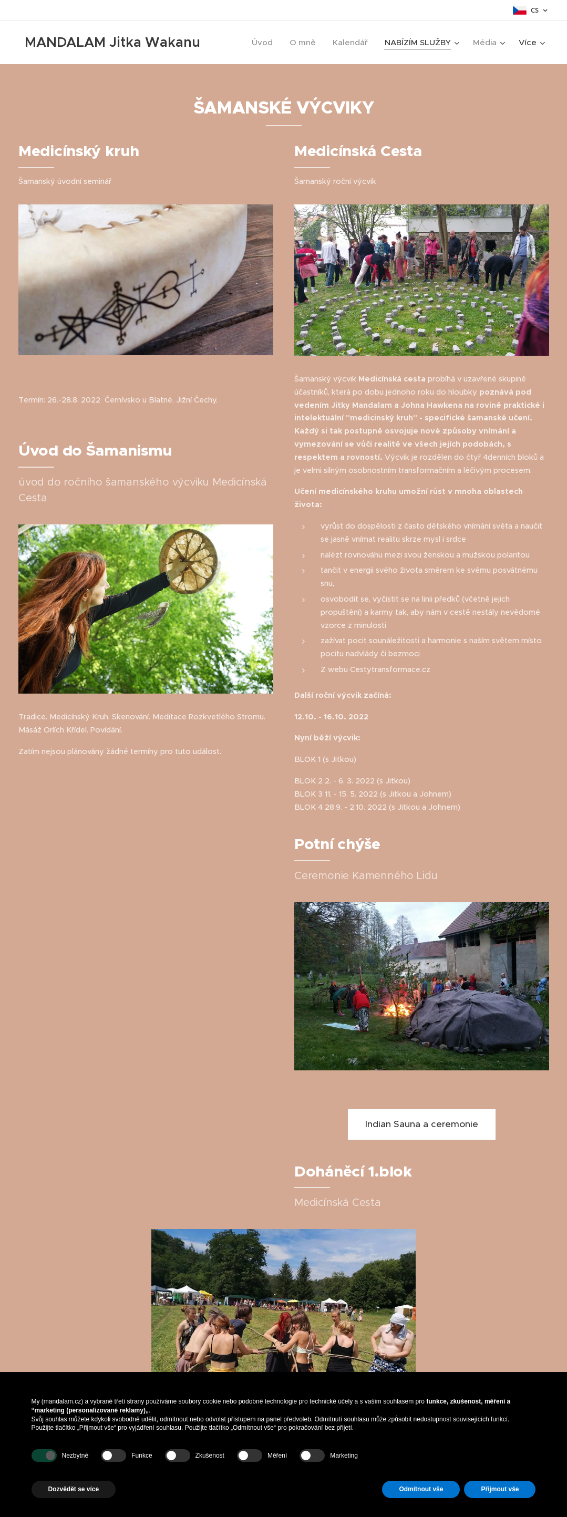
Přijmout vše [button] (500, 1489)
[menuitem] (265, 42)
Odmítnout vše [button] (421, 1489)
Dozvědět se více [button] (73, 1489)
